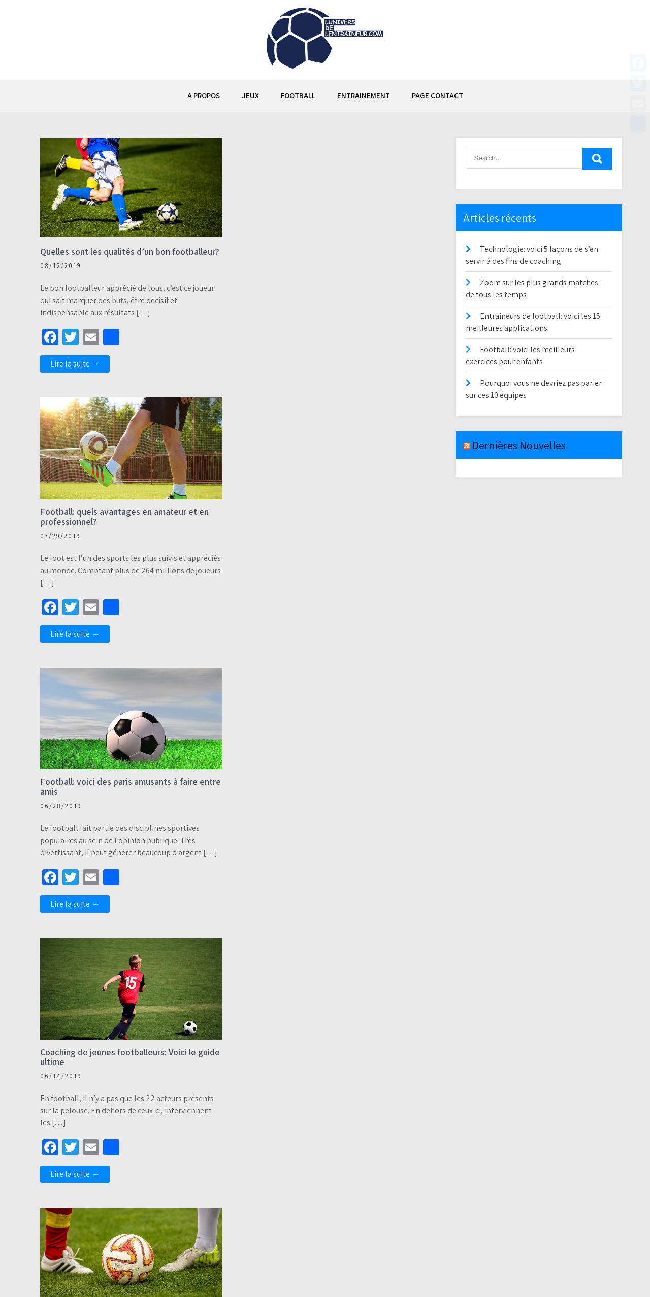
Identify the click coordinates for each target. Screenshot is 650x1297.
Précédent (53, 1224)
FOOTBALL (298, 96)
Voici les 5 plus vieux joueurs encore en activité (318, 797)
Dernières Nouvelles (519, 445)
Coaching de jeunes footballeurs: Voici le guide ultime (321, 527)
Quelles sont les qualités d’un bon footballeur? (106, 257)
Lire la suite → (75, 374)
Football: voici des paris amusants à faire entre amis (119, 527)
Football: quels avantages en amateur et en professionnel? (327, 257)
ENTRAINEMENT (363, 96)
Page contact (437, 96)
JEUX (250, 96)
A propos (203, 96)
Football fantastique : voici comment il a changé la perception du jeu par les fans (118, 1068)
